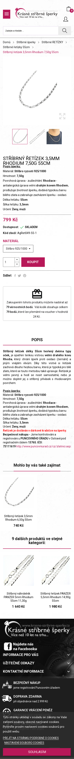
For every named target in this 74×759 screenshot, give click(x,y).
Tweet (19, 276)
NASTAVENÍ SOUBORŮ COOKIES (24, 742)
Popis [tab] (37, 339)
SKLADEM (31, 227)
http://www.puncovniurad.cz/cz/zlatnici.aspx (44, 446)
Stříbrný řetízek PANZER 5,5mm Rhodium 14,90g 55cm (55, 597)
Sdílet (15, 276)
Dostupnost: (11, 227)
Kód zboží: (10, 233)
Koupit (33, 262)
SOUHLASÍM (37, 752)
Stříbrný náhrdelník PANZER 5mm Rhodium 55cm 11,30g (18, 597)
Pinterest (24, 276)
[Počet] (9, 262)
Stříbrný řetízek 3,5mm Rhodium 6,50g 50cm (18, 518)
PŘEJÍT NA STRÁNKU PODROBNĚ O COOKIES (31, 738)
